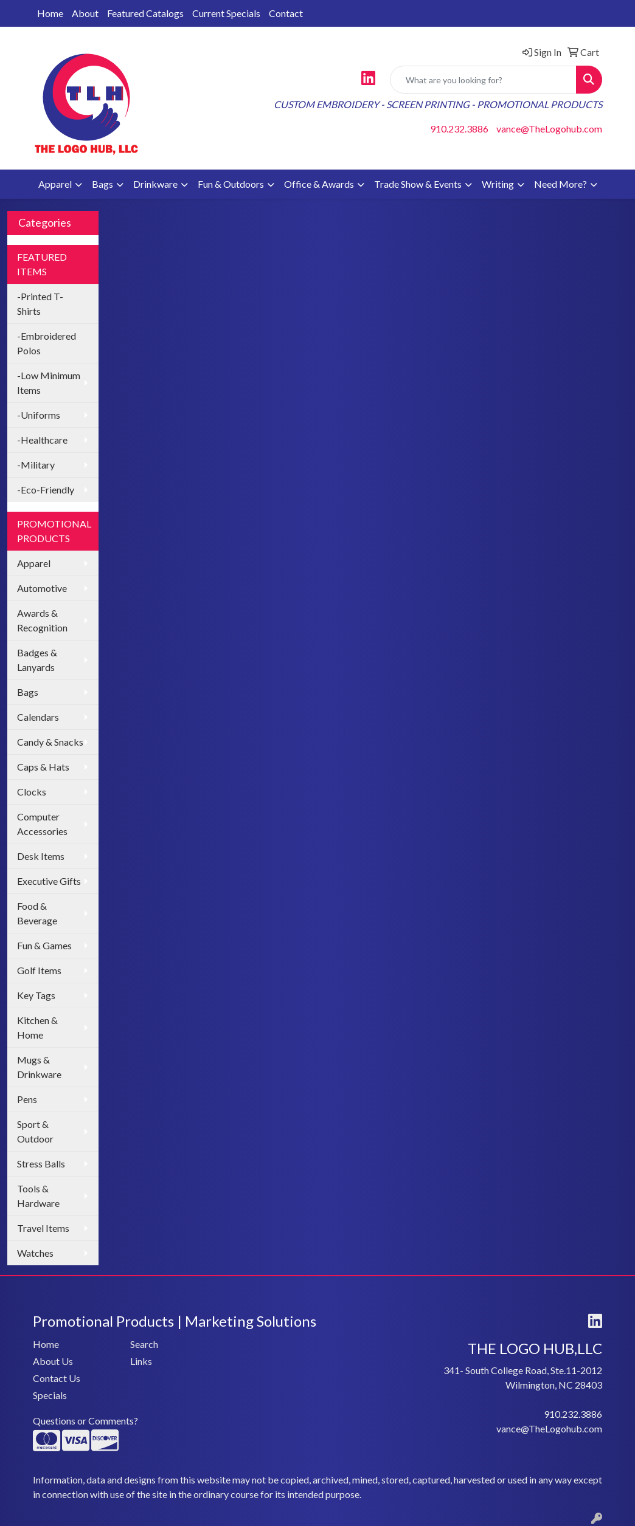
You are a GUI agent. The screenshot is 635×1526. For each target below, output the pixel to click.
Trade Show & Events (418, 184)
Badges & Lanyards (37, 660)
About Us (53, 1361)
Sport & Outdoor (35, 1131)
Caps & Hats (43, 766)
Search (144, 1344)
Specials (50, 1395)
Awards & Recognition (42, 620)
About (85, 13)
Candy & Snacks (50, 742)
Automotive (42, 588)
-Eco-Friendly (45, 489)
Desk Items (40, 856)
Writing (498, 184)
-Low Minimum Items (48, 382)
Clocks (31, 791)
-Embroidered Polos (46, 343)
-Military (36, 464)
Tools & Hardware (38, 1196)
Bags (102, 184)
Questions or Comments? (85, 1420)
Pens (27, 1099)
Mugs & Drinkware (39, 1067)
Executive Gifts (49, 881)
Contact (286, 13)
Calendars (38, 717)
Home (50, 13)
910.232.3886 (459, 128)
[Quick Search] (483, 80)
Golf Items (39, 970)
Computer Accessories (42, 824)
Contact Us (56, 1378)
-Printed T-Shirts (40, 303)
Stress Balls (41, 1163)
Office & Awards (319, 184)
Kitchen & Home (37, 1027)
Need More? (560, 184)
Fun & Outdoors (231, 184)
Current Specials (226, 13)
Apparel (55, 184)
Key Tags (36, 995)
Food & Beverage (37, 913)
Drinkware (155, 184)
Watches (35, 1253)
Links (141, 1361)
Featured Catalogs (145, 13)
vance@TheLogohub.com (549, 128)
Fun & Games (44, 945)
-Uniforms (38, 415)
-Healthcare (42, 439)
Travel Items (43, 1228)
